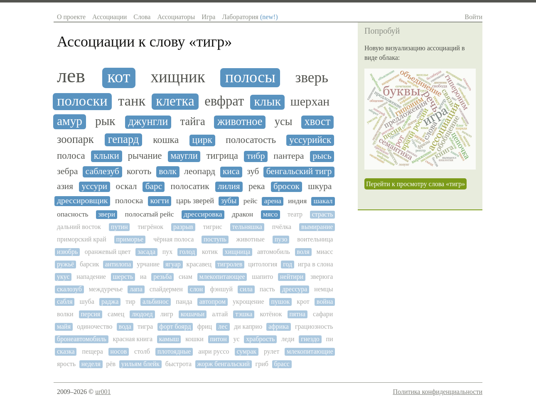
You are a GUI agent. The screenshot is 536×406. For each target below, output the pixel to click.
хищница (238, 251)
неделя (91, 363)
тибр (256, 156)
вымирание (317, 226)
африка (278, 326)
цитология (262, 264)
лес (223, 326)
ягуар (173, 264)
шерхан (309, 101)
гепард (123, 139)
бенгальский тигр (299, 171)
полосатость (251, 140)
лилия (229, 186)
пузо (281, 239)
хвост (318, 122)
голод (187, 251)
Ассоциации (109, 16)
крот (303, 301)
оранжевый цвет (108, 251)
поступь (215, 239)
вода (125, 326)
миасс (325, 251)
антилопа (118, 264)
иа (143, 276)
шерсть (123, 276)
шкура (320, 186)
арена (272, 201)
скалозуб (69, 289)
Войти (473, 16)
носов (119, 351)
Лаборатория (250, 16)
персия (90, 313)
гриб (262, 363)
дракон (242, 214)
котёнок (271, 313)
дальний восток (79, 226)
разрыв (183, 226)
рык (105, 121)
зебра (67, 171)
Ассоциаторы (176, 16)
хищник (177, 77)
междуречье (106, 289)
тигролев (230, 264)
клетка (175, 101)
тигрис (212, 226)
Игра (208, 16)
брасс (281, 363)
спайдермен (166, 289)
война (325, 301)
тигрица (222, 156)
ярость (66, 363)
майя (64, 326)
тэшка (243, 313)
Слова (141, 16)
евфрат (224, 101)
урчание (148, 264)
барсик (89, 264)
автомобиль (273, 251)
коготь (139, 171)
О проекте (71, 16)
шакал (322, 201)
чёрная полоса (173, 239)
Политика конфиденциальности (437, 391)
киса (231, 171)
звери (106, 214)
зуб (253, 171)
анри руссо (213, 351)
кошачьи (193, 313)
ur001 (103, 391)
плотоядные (174, 351)
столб (142, 351)
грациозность (314, 326)
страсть (322, 214)
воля (303, 251)
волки (65, 313)
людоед (142, 313)
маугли (183, 156)
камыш (169, 338)
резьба (162, 276)
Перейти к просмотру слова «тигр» (415, 183)
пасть (267, 289)
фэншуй (221, 289)
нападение (91, 276)
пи (329, 338)
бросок (286, 186)
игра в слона (315, 264)
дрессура (294, 289)
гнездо (310, 338)
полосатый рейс (149, 214)
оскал (126, 186)
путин (119, 226)
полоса (71, 155)
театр (295, 214)
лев (71, 75)
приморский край (81, 239)
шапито (262, 276)
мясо (270, 214)
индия (297, 201)
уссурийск (310, 140)
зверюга (321, 276)
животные (250, 239)
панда (184, 301)
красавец (199, 264)
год (287, 264)
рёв (111, 363)
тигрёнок (151, 226)
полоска (129, 200)
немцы (323, 289)
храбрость (260, 338)
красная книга (132, 338)
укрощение (248, 301)
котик (210, 251)
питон (218, 338)
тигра (145, 326)
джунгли (148, 122)
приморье (130, 239)
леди (288, 338)
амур (69, 121)
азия (65, 186)
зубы (228, 201)
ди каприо (248, 326)
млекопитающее (222, 276)
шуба (87, 301)
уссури (94, 186)
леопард (199, 171)
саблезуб (102, 171)
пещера (92, 351)
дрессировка (203, 214)
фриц (204, 326)
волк (168, 171)
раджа (109, 301)
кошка (166, 139)
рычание (145, 156)
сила (246, 289)
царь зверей (195, 201)
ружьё (65, 264)
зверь (311, 78)
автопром (212, 301)
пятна (297, 313)
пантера (288, 156)
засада (146, 251)
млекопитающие (310, 351)
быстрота (178, 363)
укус (63, 276)
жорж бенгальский (223, 363)
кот (118, 77)
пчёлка (281, 226)
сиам (185, 276)
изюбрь (67, 251)
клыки (106, 155)
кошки (194, 338)
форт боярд (175, 326)
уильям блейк (140, 363)
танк (131, 100)
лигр (166, 313)
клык (267, 101)
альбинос (156, 301)
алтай (220, 313)
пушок (280, 301)
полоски (82, 101)
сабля (64, 301)
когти (159, 200)
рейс (250, 201)
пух (167, 251)
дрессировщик (82, 200)
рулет (271, 351)
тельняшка (247, 226)
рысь (322, 156)
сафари (323, 313)
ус (237, 338)
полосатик (190, 186)
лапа (136, 289)
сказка (66, 351)
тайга (192, 122)
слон (196, 289)
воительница (315, 239)
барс (153, 186)
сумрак (246, 351)
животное (240, 122)
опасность (73, 214)
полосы (250, 77)
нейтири (291, 276)
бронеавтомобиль (81, 338)
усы (284, 122)
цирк (202, 140)
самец (116, 313)
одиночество (94, 326)
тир (130, 301)
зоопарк (75, 139)
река (256, 186)
